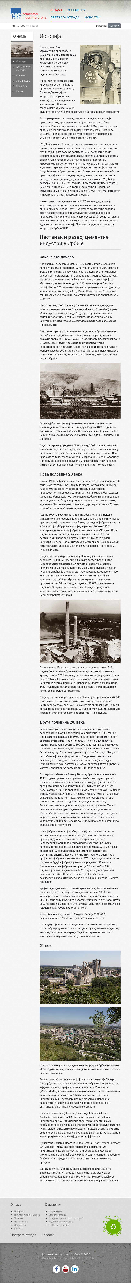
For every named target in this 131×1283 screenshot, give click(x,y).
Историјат (21, 61)
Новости (92, 17)
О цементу (77, 10)
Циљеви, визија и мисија (24, 68)
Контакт (20, 91)
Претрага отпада (65, 17)
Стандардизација (57, 1215)
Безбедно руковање (58, 1225)
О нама (57, 10)
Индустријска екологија (60, 1222)
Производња (55, 1211)
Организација (23, 80)
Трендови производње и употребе (66, 1218)
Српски (113, 25)
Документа (22, 86)
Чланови (20, 75)
